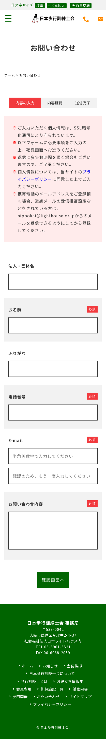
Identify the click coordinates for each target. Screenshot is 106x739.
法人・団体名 (21, 270)
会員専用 (24, 689)
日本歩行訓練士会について (52, 673)
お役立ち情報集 (70, 681)
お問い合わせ (48, 696)
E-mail (15, 444)
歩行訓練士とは (34, 681)
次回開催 (20, 696)
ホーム (9, 75)
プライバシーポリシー (52, 704)
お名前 (14, 314)
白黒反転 (81, 5)
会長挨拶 (74, 665)
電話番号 (17, 401)
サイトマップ (80, 696)
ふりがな (17, 357)
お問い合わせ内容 (25, 508)
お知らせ (50, 665)
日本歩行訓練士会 (53, 18)
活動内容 (80, 689)
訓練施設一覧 (52, 689)
